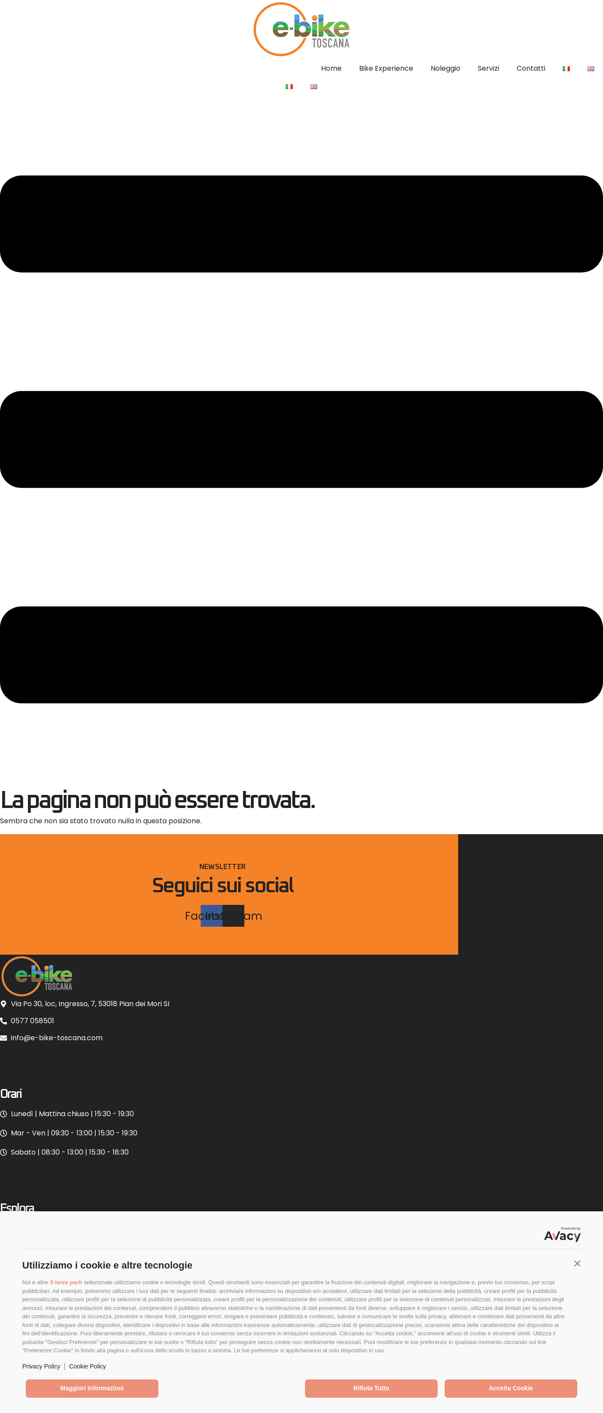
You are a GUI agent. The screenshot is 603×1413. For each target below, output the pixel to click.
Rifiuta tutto (371, 1388)
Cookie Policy (87, 1366)
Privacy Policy (41, 1366)
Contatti (531, 68)
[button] (577, 1263)
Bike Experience (386, 68)
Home (331, 68)
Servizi (488, 68)
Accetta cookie (511, 1388)
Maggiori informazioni (91, 1388)
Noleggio (445, 68)
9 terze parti (66, 1282)
